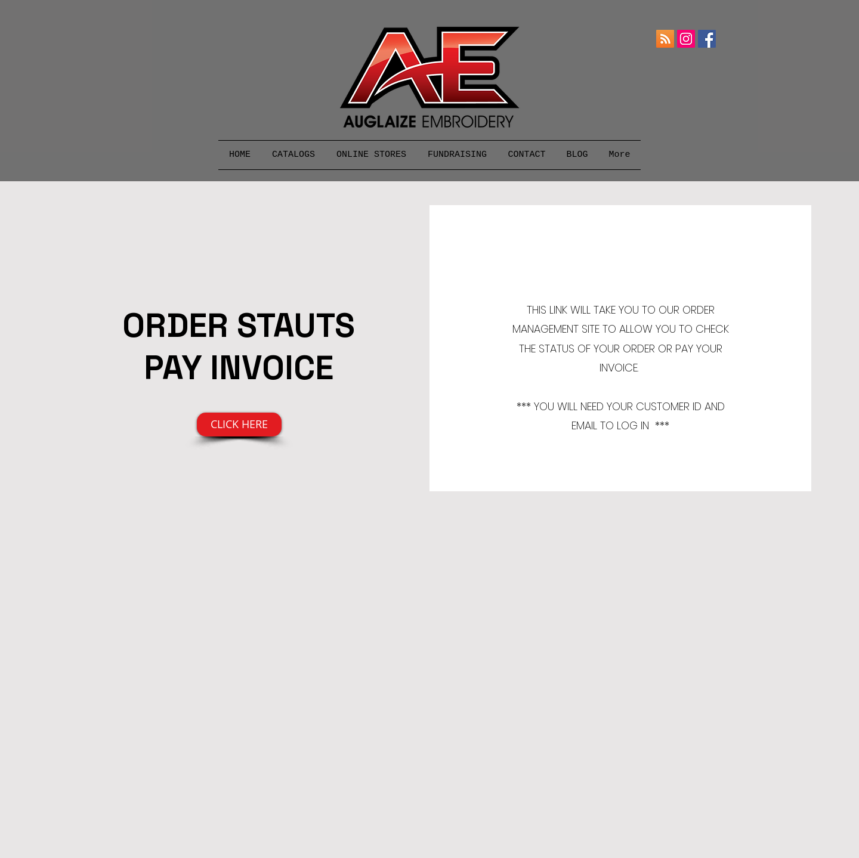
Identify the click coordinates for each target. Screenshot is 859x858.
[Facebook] (707, 39)
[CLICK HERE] (239, 424)
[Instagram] (686, 39)
